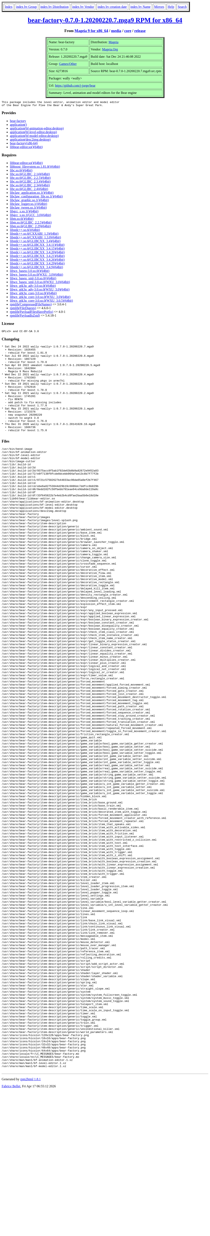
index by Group (26, 6)
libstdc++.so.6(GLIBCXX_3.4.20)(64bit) (37, 253)
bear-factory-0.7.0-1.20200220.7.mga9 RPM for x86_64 (105, 20)
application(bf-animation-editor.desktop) (37, 129)
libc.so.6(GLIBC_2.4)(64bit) (29, 190)
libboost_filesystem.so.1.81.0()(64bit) (35, 168)
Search (182, 6)
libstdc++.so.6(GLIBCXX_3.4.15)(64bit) (37, 249)
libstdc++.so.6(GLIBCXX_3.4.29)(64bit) (37, 264)
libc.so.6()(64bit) (21, 171)
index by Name (140, 6)
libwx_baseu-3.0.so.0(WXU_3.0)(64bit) (36, 276)
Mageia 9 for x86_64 (91, 31)
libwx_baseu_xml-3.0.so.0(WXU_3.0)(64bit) (40, 283)
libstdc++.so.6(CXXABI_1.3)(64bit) (34, 235)
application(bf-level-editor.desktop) (33, 133)
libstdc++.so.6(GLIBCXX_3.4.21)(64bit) (37, 257)
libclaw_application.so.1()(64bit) (32, 194)
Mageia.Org (110, 49)
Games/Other (68, 64)
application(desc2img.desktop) (30, 140)
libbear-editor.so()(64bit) (26, 148)
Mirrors (159, 6)
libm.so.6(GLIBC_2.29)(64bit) (30, 227)
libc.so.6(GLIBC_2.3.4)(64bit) (30, 182)
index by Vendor (83, 6)
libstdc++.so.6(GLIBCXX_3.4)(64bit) (35, 242)
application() (18, 126)
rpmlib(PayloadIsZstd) (25, 316)
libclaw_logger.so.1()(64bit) (28, 205)
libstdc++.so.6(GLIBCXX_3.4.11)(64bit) (37, 246)
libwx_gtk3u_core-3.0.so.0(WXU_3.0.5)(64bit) (41, 302)
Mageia (113, 42)
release (140, 31)
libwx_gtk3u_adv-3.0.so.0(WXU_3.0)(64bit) (40, 290)
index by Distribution (54, 6)
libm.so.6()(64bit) (22, 220)
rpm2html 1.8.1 (30, 1223)
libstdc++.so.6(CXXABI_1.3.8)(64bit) (35, 238)
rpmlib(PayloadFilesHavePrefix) (31, 313)
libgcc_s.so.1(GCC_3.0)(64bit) (30, 216)
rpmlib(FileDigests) (23, 309)
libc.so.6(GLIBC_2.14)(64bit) (30, 175)
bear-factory (18, 122)
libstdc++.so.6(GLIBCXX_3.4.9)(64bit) (36, 268)
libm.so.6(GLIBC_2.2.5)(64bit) (31, 223)
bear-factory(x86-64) (24, 144)
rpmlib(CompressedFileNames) (31, 305)
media (116, 31)
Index (8, 6)
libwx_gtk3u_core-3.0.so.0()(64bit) (33, 294)
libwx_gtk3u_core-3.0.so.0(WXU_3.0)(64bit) (40, 298)
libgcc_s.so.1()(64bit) (24, 212)
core (127, 31)
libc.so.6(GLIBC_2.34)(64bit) (30, 186)
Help (171, 6)
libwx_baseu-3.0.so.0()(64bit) (29, 272)
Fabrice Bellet (11, 1230)
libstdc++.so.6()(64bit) (25, 231)
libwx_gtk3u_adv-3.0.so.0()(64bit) (33, 287)
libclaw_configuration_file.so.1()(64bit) (36, 197)
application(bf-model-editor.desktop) (34, 137)
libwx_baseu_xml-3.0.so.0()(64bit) (33, 279)
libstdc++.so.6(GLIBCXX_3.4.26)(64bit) (37, 261)
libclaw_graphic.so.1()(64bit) (29, 201)
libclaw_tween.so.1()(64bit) (28, 209)
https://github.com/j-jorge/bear (75, 85)
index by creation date (112, 6)
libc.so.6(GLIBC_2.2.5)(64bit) (30, 179)
